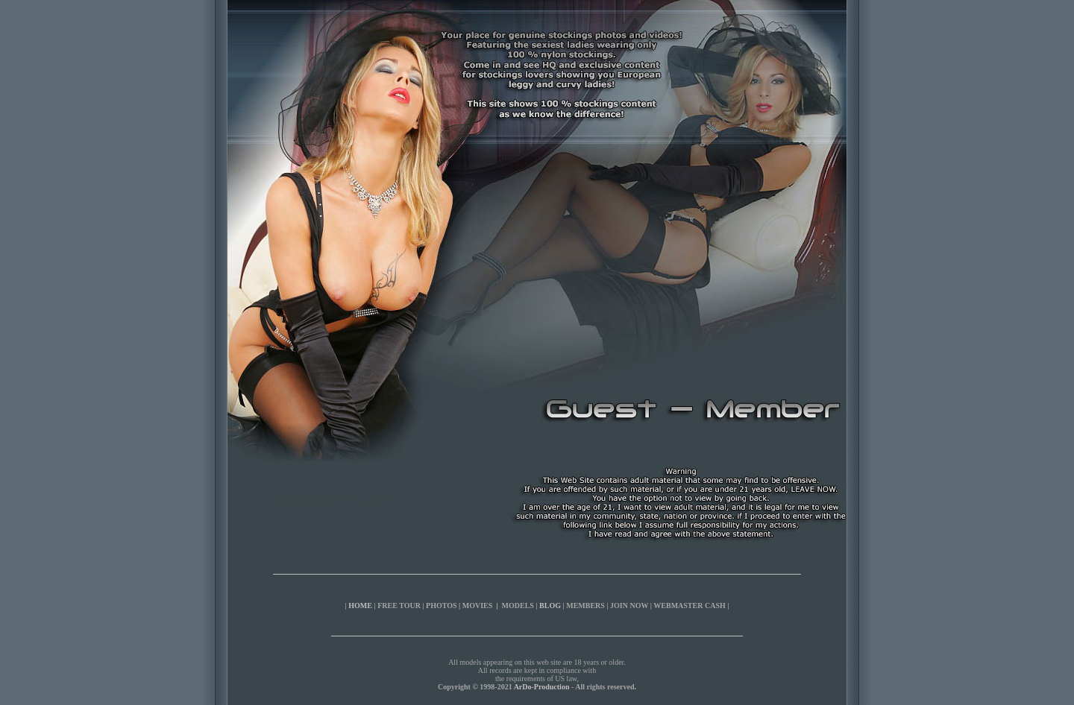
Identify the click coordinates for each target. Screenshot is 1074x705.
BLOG (550, 605)
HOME (360, 605)
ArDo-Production (542, 687)
